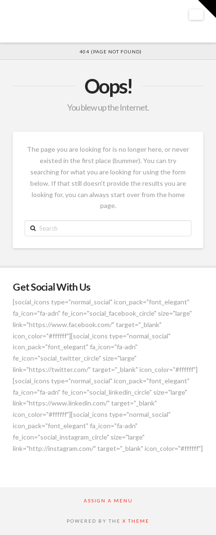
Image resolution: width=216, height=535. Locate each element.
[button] (196, 14)
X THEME (135, 521)
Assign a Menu (108, 500)
